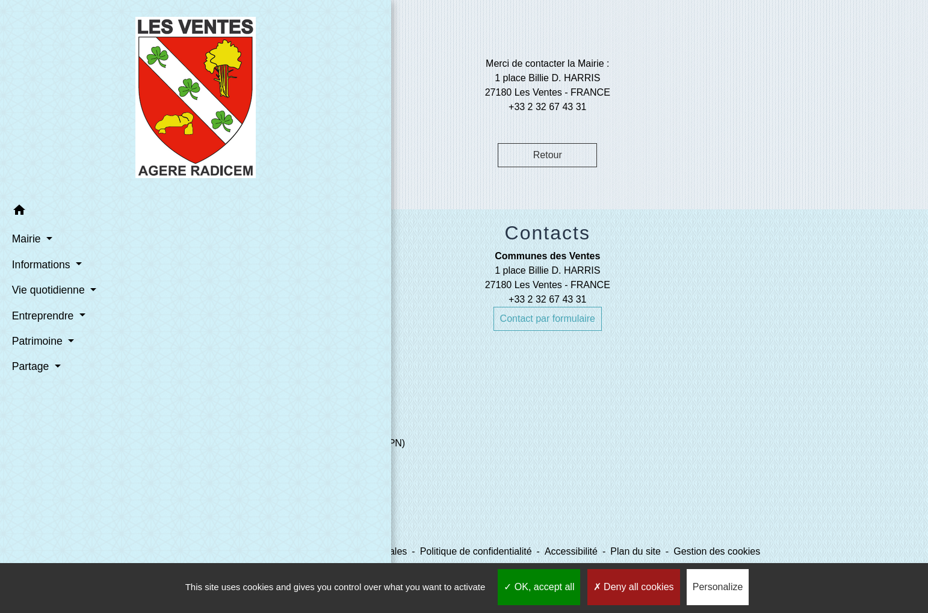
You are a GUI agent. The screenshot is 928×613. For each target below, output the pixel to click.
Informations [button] (39, 263)
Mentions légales (371, 551)
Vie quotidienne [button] (47, 289)
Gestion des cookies (716, 551)
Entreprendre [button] (41, 314)
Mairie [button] (25, 238)
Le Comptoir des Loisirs (303, 491)
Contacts (547, 233)
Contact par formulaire (547, 318)
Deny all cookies (633, 587)
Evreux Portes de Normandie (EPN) (329, 443)
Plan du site (635, 551)
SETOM (270, 515)
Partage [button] (29, 365)
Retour (547, 155)
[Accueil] (83, 98)
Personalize (718, 587)
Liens (279, 414)
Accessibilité (571, 551)
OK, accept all (539, 587)
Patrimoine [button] (36, 340)
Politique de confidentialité (476, 551)
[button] (83, 211)
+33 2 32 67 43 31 (547, 299)
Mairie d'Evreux (286, 467)
